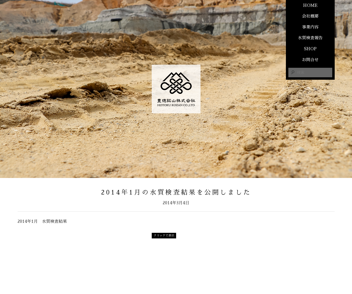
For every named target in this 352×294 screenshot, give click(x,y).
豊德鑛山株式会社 (176, 89)
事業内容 (310, 27)
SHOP (310, 49)
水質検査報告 (310, 38)
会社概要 (310, 16)
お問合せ (310, 60)
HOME (310, 5)
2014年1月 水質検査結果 (42, 221)
